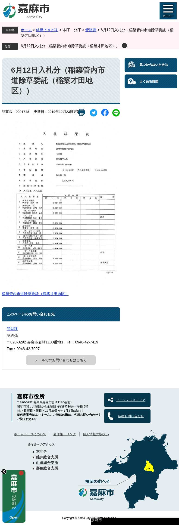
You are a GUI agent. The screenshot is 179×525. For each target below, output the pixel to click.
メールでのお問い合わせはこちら (61, 360)
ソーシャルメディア (130, 400)
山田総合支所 (47, 463)
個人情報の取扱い (96, 434)
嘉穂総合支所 (47, 468)
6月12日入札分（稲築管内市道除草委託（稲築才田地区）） (70, 46)
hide (3, 471)
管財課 (90, 30)
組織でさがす (47, 30)
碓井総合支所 (47, 457)
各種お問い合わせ (131, 416)
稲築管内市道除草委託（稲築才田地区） (35, 294)
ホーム (26, 30)
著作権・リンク (64, 434)
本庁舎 (41, 452)
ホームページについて (30, 434)
